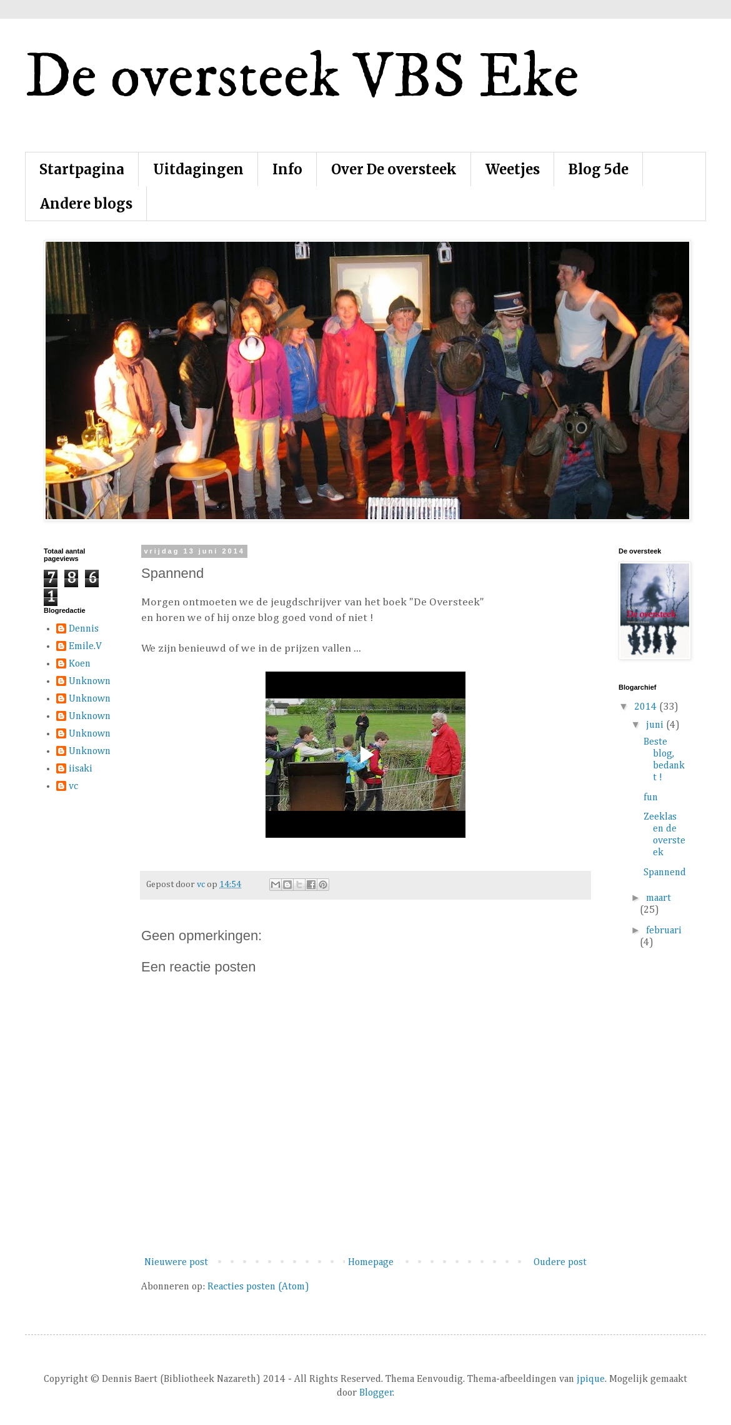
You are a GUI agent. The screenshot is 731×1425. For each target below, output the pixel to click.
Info (287, 169)
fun (651, 798)
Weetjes (512, 169)
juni (656, 725)
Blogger (376, 1393)
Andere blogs (86, 203)
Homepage (371, 1263)
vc (73, 787)
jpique (591, 1379)
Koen (80, 664)
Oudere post (560, 1263)
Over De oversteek (394, 169)
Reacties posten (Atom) (258, 1287)
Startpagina (81, 169)
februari (664, 931)
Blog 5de (599, 169)
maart (658, 898)
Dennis (84, 629)
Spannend (665, 873)
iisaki (80, 769)
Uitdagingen (198, 169)
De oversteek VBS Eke (302, 78)
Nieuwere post (176, 1263)
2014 (646, 707)
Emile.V (85, 647)
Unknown (90, 682)
